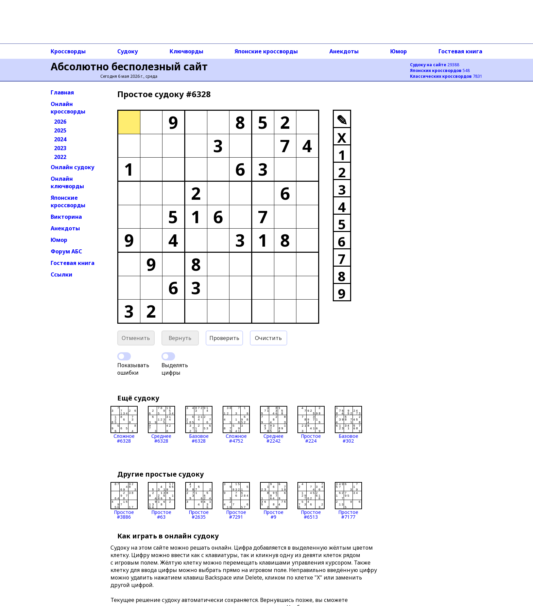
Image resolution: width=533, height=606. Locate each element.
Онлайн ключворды (67, 182)
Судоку (127, 51)
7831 (446, 76)
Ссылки (61, 274)
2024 (60, 139)
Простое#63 (161, 500)
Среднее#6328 (161, 424)
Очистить (268, 338)
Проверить (224, 338)
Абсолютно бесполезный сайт (129, 66)
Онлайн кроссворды (68, 107)
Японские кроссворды (266, 51)
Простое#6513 (311, 500)
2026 (60, 121)
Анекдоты (344, 51)
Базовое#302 (348, 424)
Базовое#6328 (198, 424)
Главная (62, 92)
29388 (434, 65)
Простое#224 (311, 424)
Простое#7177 (348, 500)
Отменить (136, 338)
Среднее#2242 (273, 424)
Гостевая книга (460, 51)
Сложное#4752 (236, 424)
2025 (60, 130)
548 (440, 70)
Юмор (398, 51)
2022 (60, 157)
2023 (60, 148)
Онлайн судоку (72, 167)
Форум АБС (66, 251)
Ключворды (186, 51)
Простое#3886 (124, 500)
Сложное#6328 (124, 424)
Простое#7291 (236, 500)
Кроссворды (68, 51)
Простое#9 (273, 500)
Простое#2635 (198, 500)
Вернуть (180, 338)
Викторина (66, 216)
